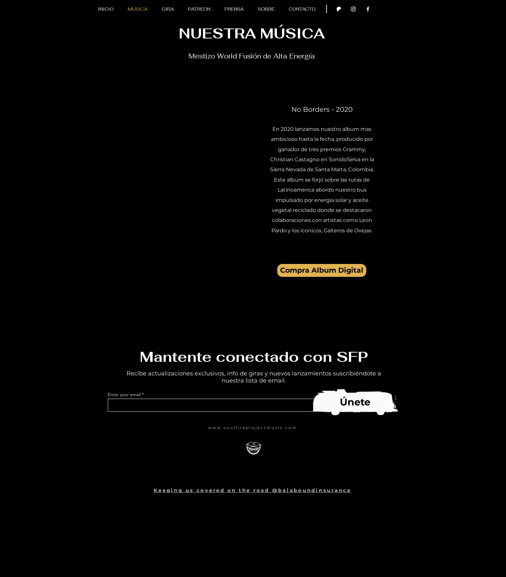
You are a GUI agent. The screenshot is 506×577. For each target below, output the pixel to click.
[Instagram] (353, 9)
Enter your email (124, 394)
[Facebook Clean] (368, 9)
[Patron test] (339, 9)
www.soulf (223, 427)
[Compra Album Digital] (321, 270)
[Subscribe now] (353, 403)
